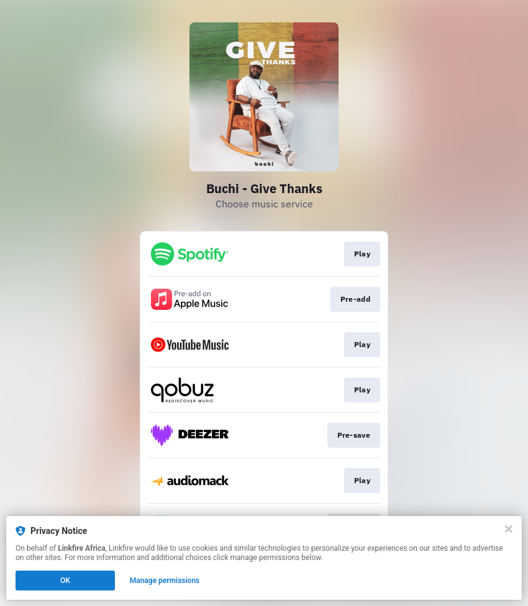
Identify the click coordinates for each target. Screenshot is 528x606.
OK (65, 580)
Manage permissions (165, 580)
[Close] (509, 529)
